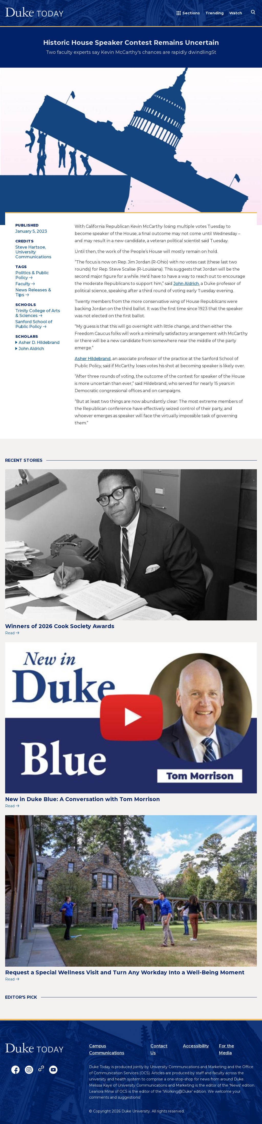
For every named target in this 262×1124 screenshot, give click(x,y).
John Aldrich (186, 283)
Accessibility (196, 1046)
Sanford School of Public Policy (33, 324)
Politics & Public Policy (32, 275)
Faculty (22, 283)
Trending (214, 13)
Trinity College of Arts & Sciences (37, 313)
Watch (235, 13)
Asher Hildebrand (93, 358)
